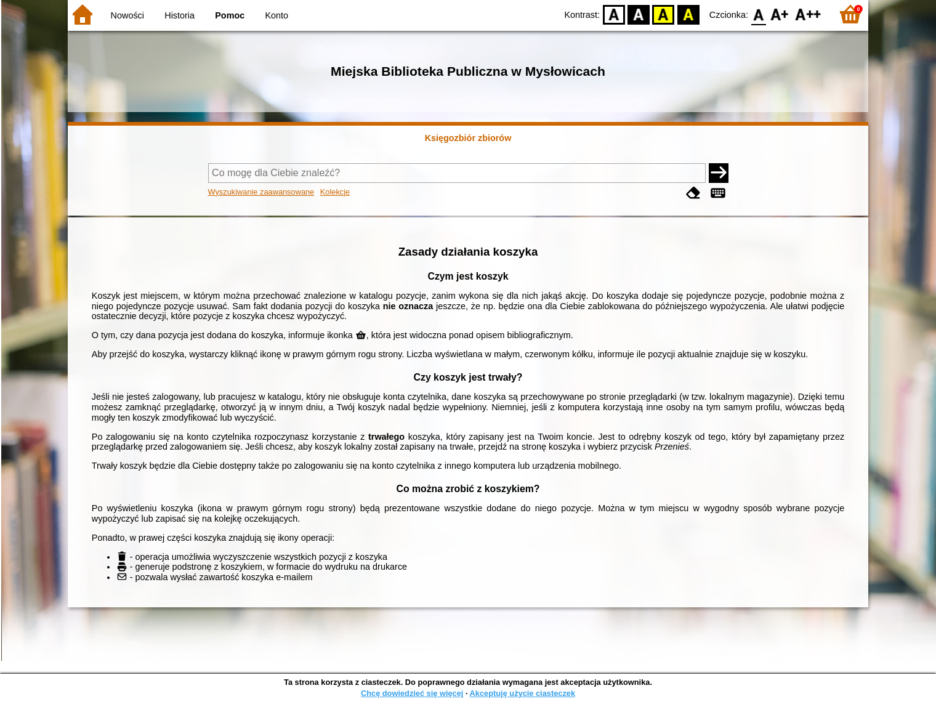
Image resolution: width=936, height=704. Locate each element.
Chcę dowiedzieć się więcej (412, 693)
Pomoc (229, 15)
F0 (758, 14)
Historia (179, 15)
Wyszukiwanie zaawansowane (261, 191)
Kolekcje (335, 191)
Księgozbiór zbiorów (468, 138)
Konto (277, 15)
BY (688, 14)
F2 (808, 14)
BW (639, 14)
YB (663, 14)
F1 (780, 14)
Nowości (127, 15)
